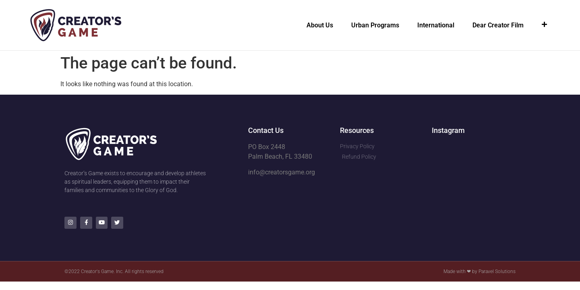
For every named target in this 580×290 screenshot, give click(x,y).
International (435, 25)
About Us (320, 25)
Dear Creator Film (498, 25)
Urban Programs (375, 25)
